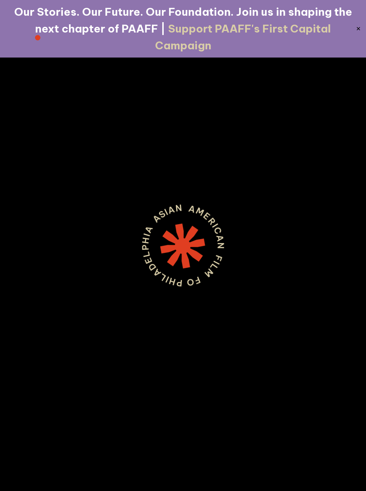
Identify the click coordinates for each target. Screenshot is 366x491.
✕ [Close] (358, 29)
